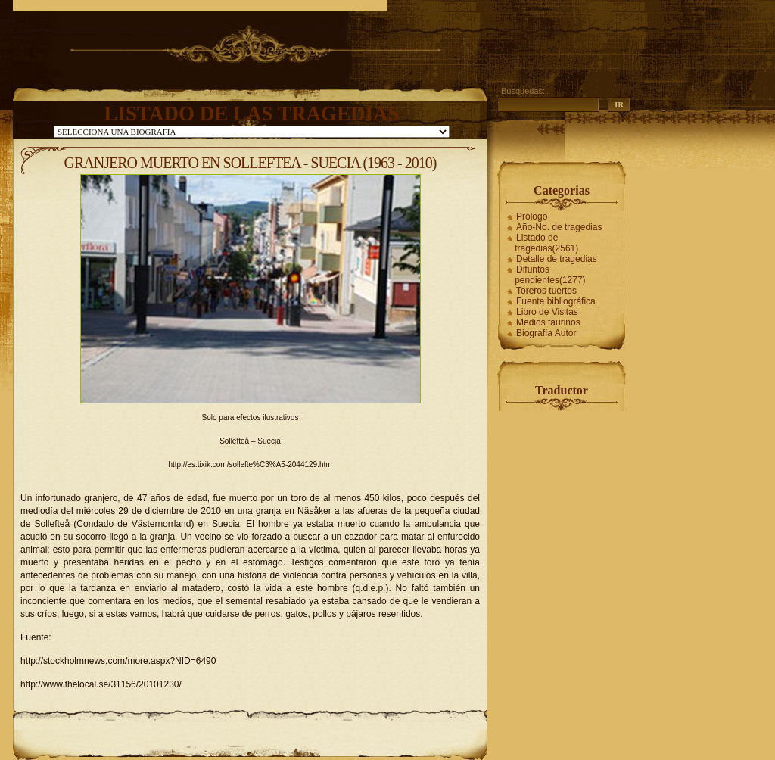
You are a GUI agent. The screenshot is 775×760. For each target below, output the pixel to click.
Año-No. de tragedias (559, 227)
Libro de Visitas (547, 312)
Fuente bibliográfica (556, 301)
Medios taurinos (548, 322)
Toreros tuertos (546, 290)
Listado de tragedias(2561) (546, 243)
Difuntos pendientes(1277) (550, 274)
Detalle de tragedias (556, 259)
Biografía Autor (546, 333)
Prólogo (531, 216)
